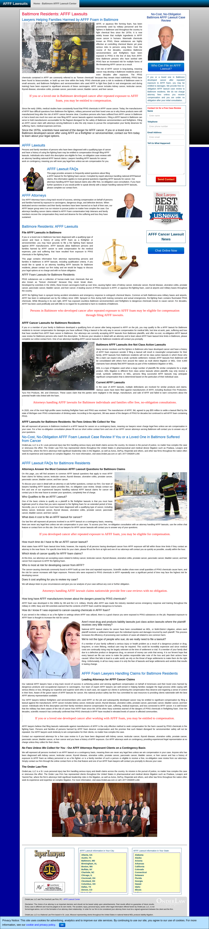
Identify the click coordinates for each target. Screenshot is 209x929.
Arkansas (139, 863)
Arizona (138, 861)
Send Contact (166, 179)
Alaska (138, 858)
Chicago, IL (86, 875)
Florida (138, 878)
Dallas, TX (86, 887)
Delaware (139, 875)
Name (150, 111)
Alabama (139, 855)
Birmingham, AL (89, 863)
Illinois (138, 890)
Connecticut (141, 872)
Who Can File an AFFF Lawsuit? (166, 67)
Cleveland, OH (88, 881)
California (139, 866)
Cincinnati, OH (88, 878)
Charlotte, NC (87, 872)
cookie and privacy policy (40, 924)
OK (62, 925)
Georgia (139, 881)
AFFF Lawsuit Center (71, 899)
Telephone (152, 122)
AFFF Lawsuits (15, 4)
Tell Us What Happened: (159, 143)
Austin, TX (86, 858)
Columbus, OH (88, 884)
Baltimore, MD (88, 861)
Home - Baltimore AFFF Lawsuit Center (55, 3)
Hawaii (138, 884)
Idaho (137, 887)
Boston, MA (87, 866)
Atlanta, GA (86, 855)
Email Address (154, 132)
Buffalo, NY (86, 869)
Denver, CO (86, 890)
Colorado (139, 869)
